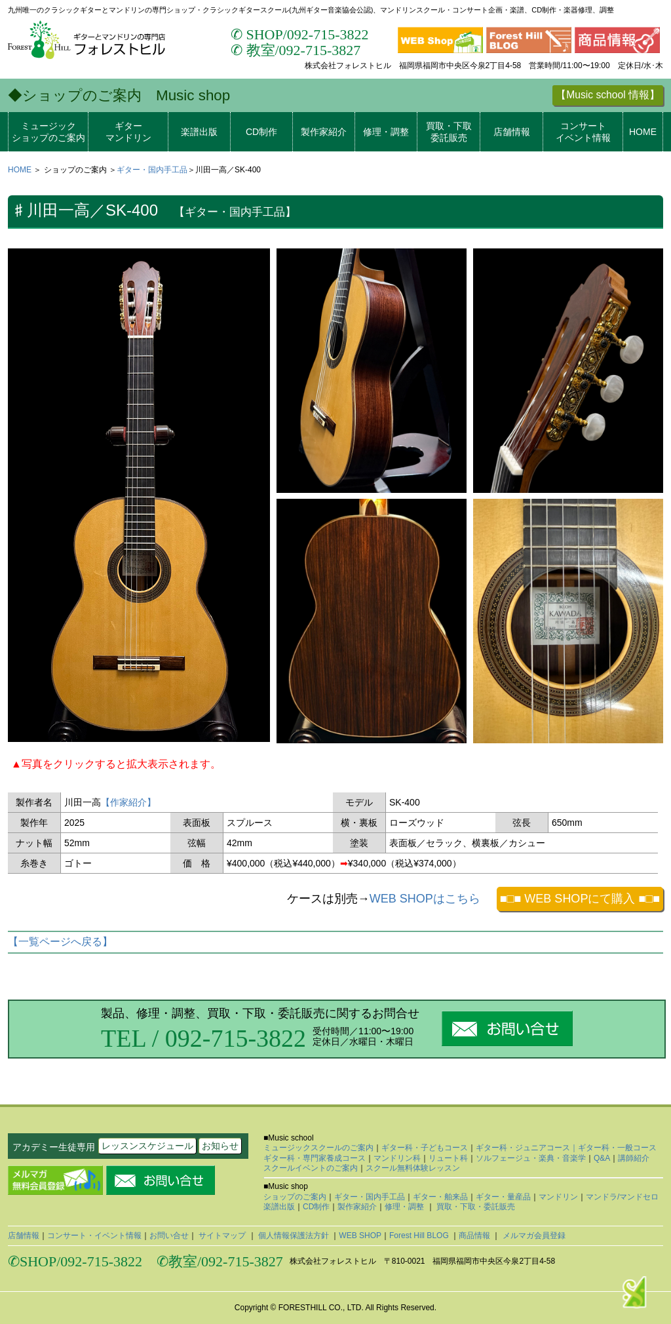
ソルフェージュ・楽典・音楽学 (531, 1158)
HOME (643, 132)
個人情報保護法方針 (294, 1235)
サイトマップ (222, 1235)
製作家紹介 (324, 132)
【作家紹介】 (128, 802)
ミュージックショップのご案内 (48, 132)
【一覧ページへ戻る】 (60, 941)
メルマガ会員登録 (532, 1235)
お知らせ (220, 1145)
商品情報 (475, 1235)
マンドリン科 (397, 1158)
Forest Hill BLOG (420, 1235)
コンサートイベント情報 (583, 132)
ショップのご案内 (294, 1196)
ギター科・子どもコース (424, 1147)
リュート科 (448, 1158)
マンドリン (558, 1196)
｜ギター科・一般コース (613, 1147)
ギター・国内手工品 (152, 169)
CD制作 (261, 132)
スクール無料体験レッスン (413, 1168)
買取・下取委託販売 (449, 132)
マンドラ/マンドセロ (622, 1196)
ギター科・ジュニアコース (523, 1147)
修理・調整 (386, 132)
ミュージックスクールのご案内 (318, 1147)
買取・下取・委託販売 (474, 1206)
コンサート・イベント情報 (94, 1235)
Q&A (602, 1158)
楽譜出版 (199, 132)
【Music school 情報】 (608, 94)
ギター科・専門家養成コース (314, 1158)
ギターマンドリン (128, 132)
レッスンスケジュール (147, 1145)
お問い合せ (169, 1235)
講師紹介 (633, 1158)
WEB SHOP (360, 1235)
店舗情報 (511, 132)
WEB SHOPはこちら (425, 898)
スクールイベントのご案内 (310, 1168)
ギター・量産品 (503, 1196)
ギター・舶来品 (440, 1196)
